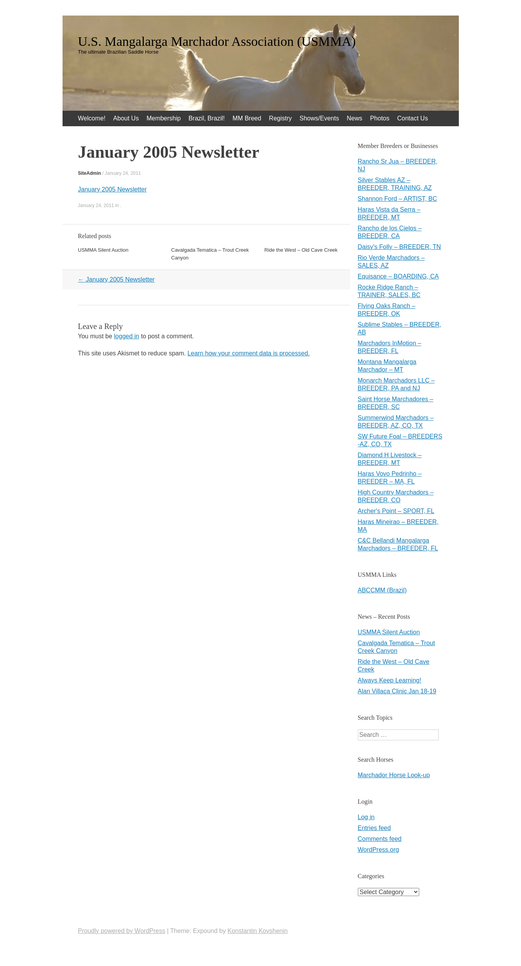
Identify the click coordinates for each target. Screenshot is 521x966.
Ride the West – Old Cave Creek (301, 250)
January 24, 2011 (123, 173)
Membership (163, 118)
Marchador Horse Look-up (394, 775)
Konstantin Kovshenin (258, 931)
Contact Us (412, 118)
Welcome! (92, 118)
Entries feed (374, 828)
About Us (126, 118)
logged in (126, 336)
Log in (366, 817)
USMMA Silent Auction (103, 250)
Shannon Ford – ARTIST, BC (397, 198)
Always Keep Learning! (390, 680)
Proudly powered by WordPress (122, 931)
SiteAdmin (89, 173)
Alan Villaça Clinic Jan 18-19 (397, 691)
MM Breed (247, 118)
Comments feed (380, 838)
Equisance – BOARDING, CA (398, 276)
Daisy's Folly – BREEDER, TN (399, 247)
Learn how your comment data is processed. (248, 353)
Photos (379, 118)
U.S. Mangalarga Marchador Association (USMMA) (217, 41)
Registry (280, 118)
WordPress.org (378, 849)
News (354, 118)
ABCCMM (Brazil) (382, 590)
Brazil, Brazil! (206, 118)
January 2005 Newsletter (112, 189)
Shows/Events (319, 118)
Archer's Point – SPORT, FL (396, 511)
